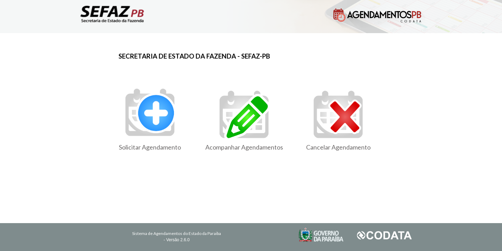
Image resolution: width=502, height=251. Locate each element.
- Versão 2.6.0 (176, 239)
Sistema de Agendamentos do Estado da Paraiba (176, 233)
